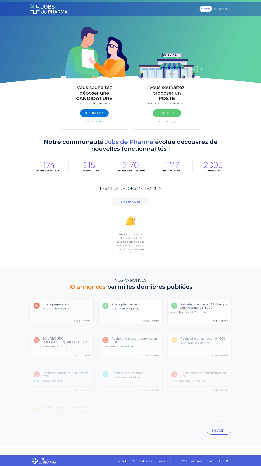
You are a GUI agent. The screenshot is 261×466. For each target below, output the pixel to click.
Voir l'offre (82, 321)
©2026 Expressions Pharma (197, 461)
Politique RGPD (167, 461)
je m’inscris (94, 113)
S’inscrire (205, 8)
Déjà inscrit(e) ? (94, 121)
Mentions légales (142, 461)
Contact (121, 461)
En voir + (219, 430)
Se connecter (221, 8)
